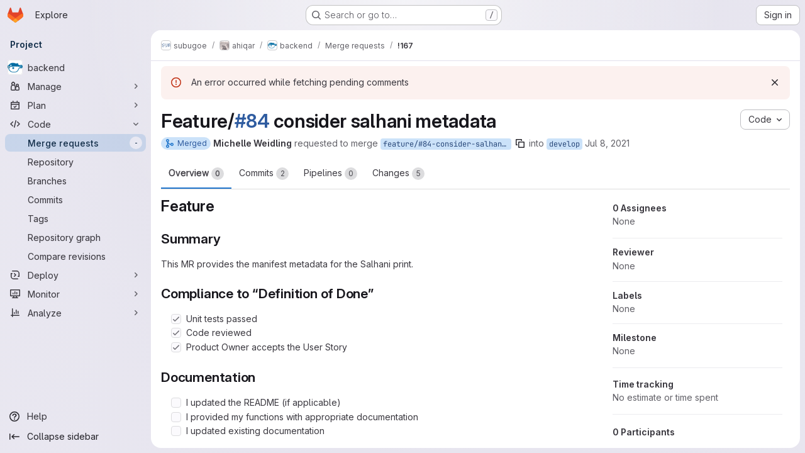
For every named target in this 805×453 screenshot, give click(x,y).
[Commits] (75, 199)
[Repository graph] (75, 237)
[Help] (75, 416)
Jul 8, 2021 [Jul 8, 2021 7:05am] (607, 143)
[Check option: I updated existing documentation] (176, 431)
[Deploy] (75, 275)
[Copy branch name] (520, 143)
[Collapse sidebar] (75, 436)
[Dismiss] (774, 82)
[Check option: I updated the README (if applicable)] (176, 403)
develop (564, 144)
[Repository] (75, 162)
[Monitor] (75, 294)
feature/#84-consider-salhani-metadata (447, 144)
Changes (398, 173)
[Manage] (75, 86)
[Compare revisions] (75, 256)
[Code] (75, 124)
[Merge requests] (75, 143)
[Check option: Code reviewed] (176, 333)
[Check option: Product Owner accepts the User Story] (176, 347)
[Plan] (75, 105)
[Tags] (75, 218)
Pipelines (330, 173)
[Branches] (75, 180)
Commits (264, 173)
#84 (252, 120)
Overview (196, 173)
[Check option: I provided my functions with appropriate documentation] (176, 417)
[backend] (75, 67)
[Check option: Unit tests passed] (176, 319)
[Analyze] (75, 313)
